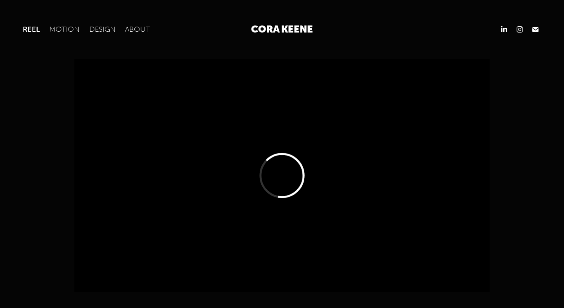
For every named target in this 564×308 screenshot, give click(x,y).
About (137, 29)
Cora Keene (282, 29)
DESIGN (102, 29)
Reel (31, 29)
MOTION (64, 29)
